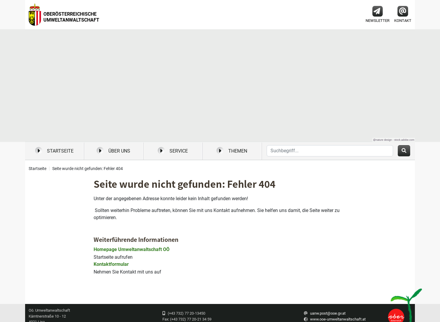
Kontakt (402, 14)
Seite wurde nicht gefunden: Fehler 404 (87, 168)
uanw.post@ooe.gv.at (328, 313)
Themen (231, 150)
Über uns (113, 150)
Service (173, 150)
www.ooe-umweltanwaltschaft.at (338, 319)
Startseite (54, 150)
